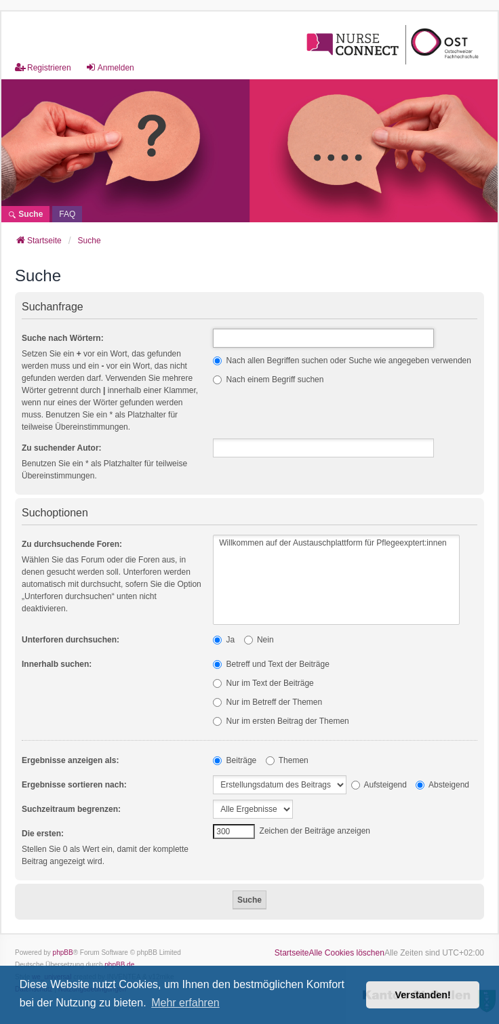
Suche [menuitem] (25, 214)
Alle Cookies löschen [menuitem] (346, 953)
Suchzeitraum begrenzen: (71, 809)
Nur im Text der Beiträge (263, 683)
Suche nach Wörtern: (63, 338)
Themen (287, 760)
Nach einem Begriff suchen (268, 379)
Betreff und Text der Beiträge (271, 664)
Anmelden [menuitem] (109, 67)
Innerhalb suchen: (57, 664)
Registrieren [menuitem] (43, 67)
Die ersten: (43, 833)
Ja (224, 639)
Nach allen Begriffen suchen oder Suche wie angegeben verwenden (342, 360)
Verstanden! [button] (423, 994)
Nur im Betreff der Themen (267, 702)
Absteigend (442, 785)
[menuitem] (67, 214)
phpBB (63, 952)
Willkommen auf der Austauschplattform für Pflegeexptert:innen (336, 543)
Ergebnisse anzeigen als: (70, 760)
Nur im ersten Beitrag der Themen (281, 721)
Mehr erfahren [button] (185, 1002)
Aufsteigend (379, 785)
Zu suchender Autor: (62, 448)
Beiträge (234, 760)
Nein (259, 639)
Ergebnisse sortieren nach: (74, 785)
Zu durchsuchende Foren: (72, 544)
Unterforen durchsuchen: (70, 639)
